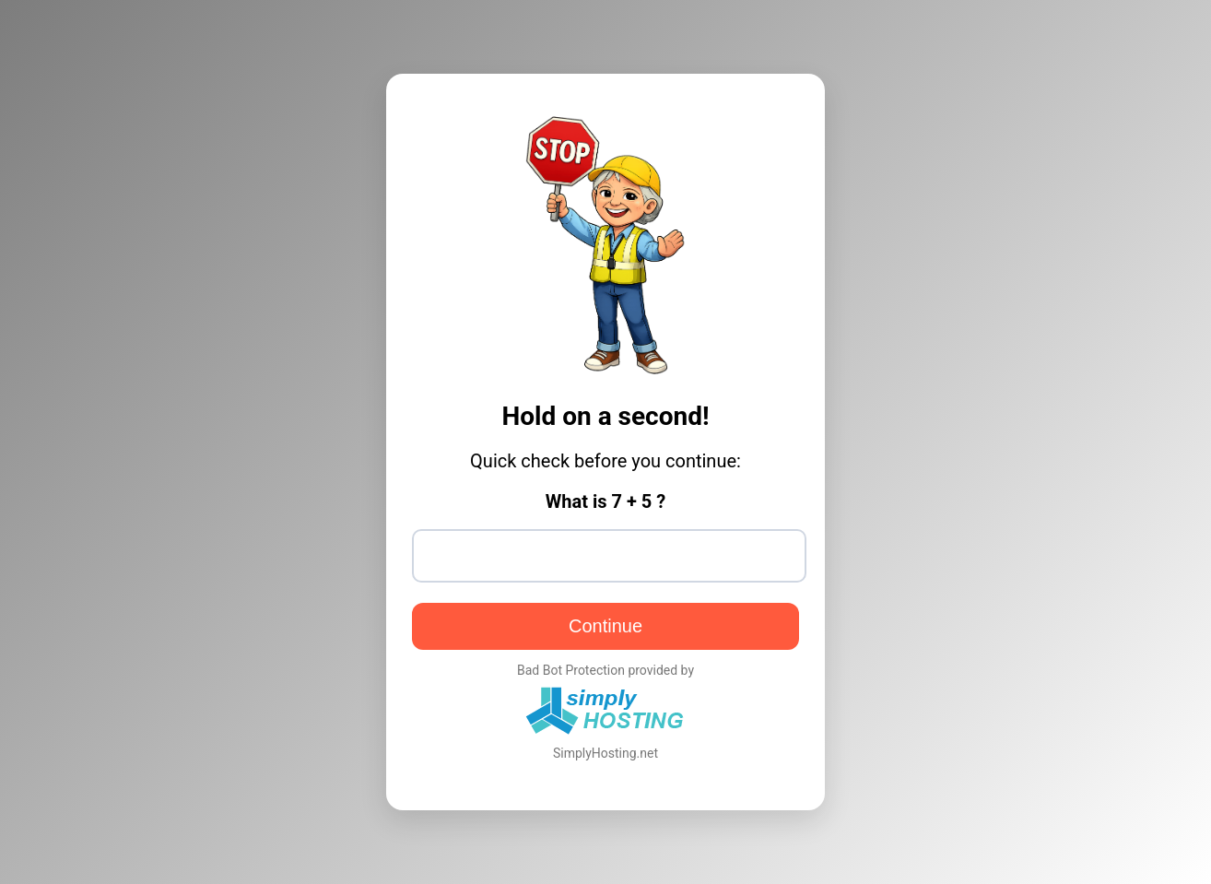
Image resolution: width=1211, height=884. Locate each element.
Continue (605, 626)
